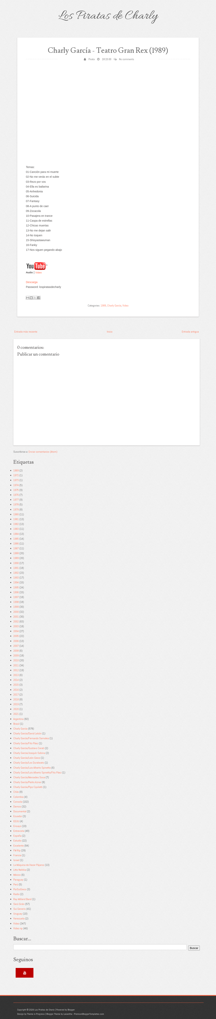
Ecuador (17, 816)
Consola (17, 801)
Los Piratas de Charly (108, 16)
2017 (16, 694)
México (17, 874)
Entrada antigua (190, 331)
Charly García (114, 305)
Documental (19, 811)
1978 (16, 504)
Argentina (18, 719)
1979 (16, 509)
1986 (16, 543)
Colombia (18, 797)
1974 (16, 485)
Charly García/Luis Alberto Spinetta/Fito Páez (37, 772)
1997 (16, 597)
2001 (16, 616)
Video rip (18, 928)
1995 (16, 587)
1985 (16, 538)
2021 (16, 714)
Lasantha (68, 1014)
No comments (126, 59)
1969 (16, 470)
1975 (16, 490)
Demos (17, 806)
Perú (15, 884)
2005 (16, 636)
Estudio (17, 840)
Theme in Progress (36, 1014)
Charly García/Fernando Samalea (31, 738)
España (17, 835)
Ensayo (17, 826)
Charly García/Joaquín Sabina (29, 753)
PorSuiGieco (19, 889)
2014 (16, 680)
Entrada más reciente (25, 331)
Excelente (18, 845)
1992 (16, 572)
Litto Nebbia (19, 869)
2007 (16, 646)
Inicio (109, 331)
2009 (16, 655)
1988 (16, 553)
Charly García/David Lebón (27, 733)
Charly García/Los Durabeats (28, 762)
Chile (16, 792)
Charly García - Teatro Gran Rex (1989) (108, 50)
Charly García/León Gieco (26, 758)
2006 (16, 641)
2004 (16, 631)
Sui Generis (19, 909)
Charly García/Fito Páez (25, 743)
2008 (16, 650)
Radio (16, 894)
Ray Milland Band (22, 899)
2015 (16, 684)
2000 (16, 612)
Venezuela (19, 918)
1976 (16, 495)
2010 (16, 660)
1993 (16, 577)
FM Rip (16, 850)
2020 (16, 709)
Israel (16, 860)
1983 (16, 529)
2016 (16, 689)
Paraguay (18, 879)
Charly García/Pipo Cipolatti (28, 787)
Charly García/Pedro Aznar (27, 782)
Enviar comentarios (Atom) (43, 451)
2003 (16, 626)
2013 (16, 675)
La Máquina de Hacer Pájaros (28, 865)
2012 (16, 670)
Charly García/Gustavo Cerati (28, 748)
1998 (16, 602)
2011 (16, 665)
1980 (16, 514)
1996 (16, 592)
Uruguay (17, 913)
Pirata (91, 59)
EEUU (16, 821)
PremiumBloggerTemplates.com (89, 1014)
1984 (16, 534)
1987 (16, 548)
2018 (16, 699)
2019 (16, 704)
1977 (16, 499)
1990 (16, 563)
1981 (16, 519)
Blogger (71, 1009)
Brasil (16, 723)
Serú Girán (19, 904)
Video (38, 272)
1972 (16, 475)
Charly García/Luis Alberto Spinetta (32, 767)
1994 (16, 582)
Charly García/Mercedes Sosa (29, 777)
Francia (17, 855)
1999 (16, 606)
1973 (16, 480)
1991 (16, 568)
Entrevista (18, 831)
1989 (103, 305)
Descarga (31, 282)
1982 (16, 524)
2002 (16, 621)
